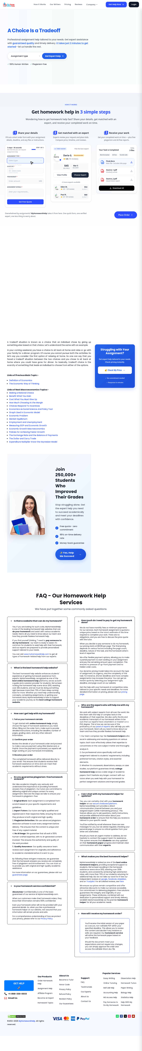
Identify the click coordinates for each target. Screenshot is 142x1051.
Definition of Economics (20, 380)
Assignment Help (45, 988)
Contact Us (86, 1001)
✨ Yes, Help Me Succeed (71, 554)
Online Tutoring (110, 983)
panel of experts (103, 726)
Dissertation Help (128, 978)
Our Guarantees (66, 1003)
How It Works (40, 4)
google (104, 879)
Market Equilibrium (18, 418)
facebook (112, 879)
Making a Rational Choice (21, 392)
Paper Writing (127, 988)
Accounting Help (110, 992)
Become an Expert (46, 998)
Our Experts (86, 991)
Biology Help (126, 992)
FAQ (82, 982)
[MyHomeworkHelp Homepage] (14, 4)
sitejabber (121, 879)
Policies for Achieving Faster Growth (27, 432)
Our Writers (55, 4)
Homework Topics (45, 1003)
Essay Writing (109, 978)
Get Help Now (116, 4)
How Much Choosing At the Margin (26, 402)
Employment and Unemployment (25, 422)
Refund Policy (65, 994)
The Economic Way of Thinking (24, 383)
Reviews (78, 4)
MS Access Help (110, 997)
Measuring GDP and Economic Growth (28, 425)
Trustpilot (90, 881)
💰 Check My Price (115, 370)
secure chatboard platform (105, 803)
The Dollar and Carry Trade (22, 438)
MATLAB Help (108, 988)
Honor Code (64, 984)
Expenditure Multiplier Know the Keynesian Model (33, 441)
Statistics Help (127, 997)
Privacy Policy (47, 918)
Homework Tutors (128, 983)
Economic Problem (18, 415)
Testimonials (86, 987)
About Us (85, 996)
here (122, 881)
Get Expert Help (54, 56)
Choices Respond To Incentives (24, 405)
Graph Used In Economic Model (24, 412)
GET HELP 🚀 (18, 985)
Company (92, 4)
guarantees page (20, 875)
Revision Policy (65, 999)
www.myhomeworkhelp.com (36, 654)
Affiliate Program (45, 993)
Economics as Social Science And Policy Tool (31, 409)
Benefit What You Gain (20, 396)
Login (133, 4)
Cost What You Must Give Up (23, 399)
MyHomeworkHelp (27, 1021)
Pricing (67, 4)
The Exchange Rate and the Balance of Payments (33, 435)
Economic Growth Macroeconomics (27, 428)
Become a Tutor (66, 980)
